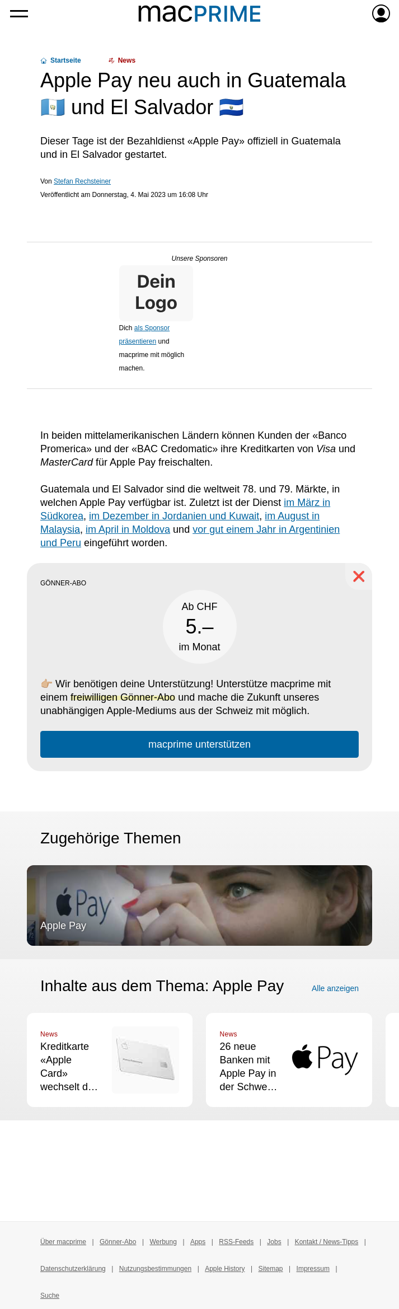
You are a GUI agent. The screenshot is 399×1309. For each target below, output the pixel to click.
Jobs (274, 1242)
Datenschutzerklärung (73, 1269)
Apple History (225, 1269)
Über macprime (63, 1242)
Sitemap (271, 1269)
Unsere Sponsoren (199, 258)
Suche (49, 1295)
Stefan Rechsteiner (82, 181)
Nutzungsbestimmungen (155, 1269)
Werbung (162, 1242)
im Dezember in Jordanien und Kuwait (174, 516)
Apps (197, 1242)
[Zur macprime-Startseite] (199, 13)
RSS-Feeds (236, 1242)
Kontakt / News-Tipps (327, 1242)
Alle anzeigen (335, 988)
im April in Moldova (128, 529)
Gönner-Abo (118, 1242)
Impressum (313, 1269)
